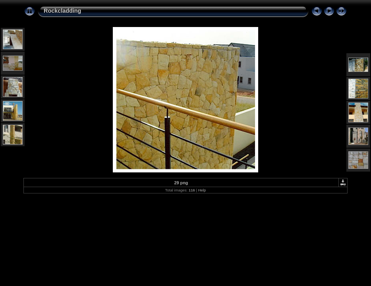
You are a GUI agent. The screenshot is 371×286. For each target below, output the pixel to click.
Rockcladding (62, 11)
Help (202, 190)
